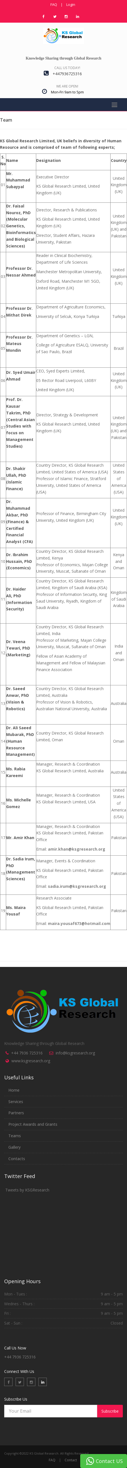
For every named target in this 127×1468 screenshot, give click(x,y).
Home (13, 1090)
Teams (14, 1135)
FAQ (53, 4)
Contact (71, 1460)
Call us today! (67, 67)
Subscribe (110, 1411)
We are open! (67, 86)
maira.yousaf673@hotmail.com (79, 923)
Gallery (14, 1147)
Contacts (16, 1158)
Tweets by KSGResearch (27, 1190)
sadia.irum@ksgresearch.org (77, 886)
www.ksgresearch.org (30, 1060)
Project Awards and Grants (32, 1124)
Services (15, 1101)
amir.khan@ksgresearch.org (76, 849)
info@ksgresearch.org (75, 1053)
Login (70, 4)
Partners (16, 1112)
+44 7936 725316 (27, 1053)
